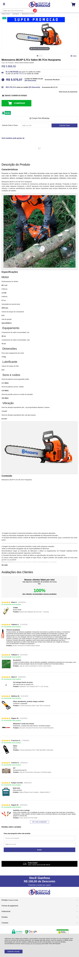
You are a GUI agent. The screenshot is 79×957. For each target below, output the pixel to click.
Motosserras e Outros (28, 14)
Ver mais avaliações (39, 822)
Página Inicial (6, 14)
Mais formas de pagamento (68, 91)
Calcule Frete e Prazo (10, 125)
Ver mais (5, 565)
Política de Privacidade (33, 943)
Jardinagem (15, 14)
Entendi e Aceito (14, 951)
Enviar (39, 850)
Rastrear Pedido (13, 900)
